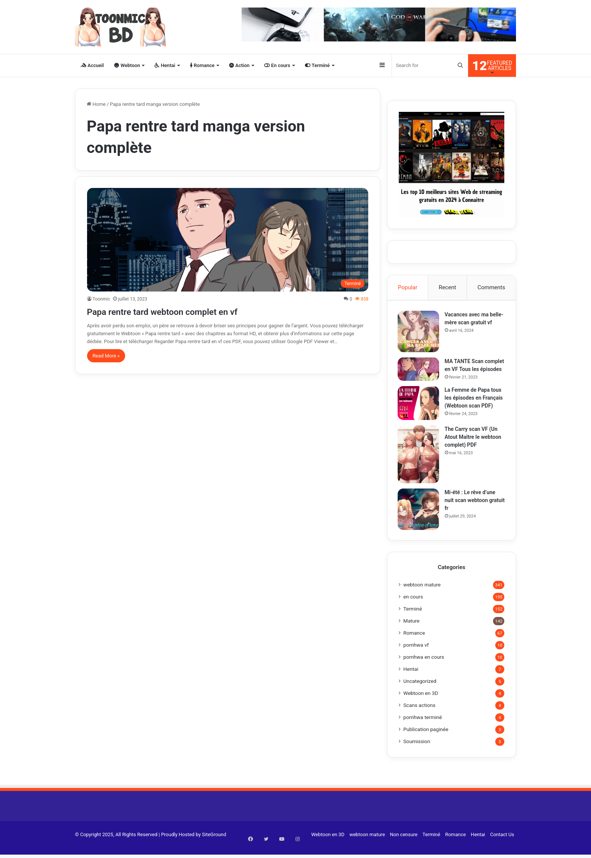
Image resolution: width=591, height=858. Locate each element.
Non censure (404, 844)
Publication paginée (426, 739)
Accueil (92, 65)
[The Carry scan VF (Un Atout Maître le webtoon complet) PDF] (419, 463)
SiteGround (214, 844)
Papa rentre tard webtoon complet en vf (187, 311)
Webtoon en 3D (420, 703)
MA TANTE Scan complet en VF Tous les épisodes (473, 370)
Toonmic (101, 299)
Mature (411, 630)
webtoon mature (422, 594)
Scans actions (419, 715)
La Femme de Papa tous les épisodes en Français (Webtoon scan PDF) (475, 406)
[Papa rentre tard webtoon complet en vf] (228, 240)
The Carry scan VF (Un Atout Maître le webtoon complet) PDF (474, 445)
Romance (202, 65)
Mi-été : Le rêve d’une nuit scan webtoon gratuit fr (471, 509)
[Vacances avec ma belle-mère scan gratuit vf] (419, 332)
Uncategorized (419, 691)
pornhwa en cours (423, 667)
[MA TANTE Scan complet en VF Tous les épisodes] (419, 370)
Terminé (317, 65)
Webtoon (127, 65)
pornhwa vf (416, 655)
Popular (408, 287)
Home (96, 104)
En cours (277, 65)
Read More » (106, 356)
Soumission (416, 751)
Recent (447, 287)
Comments (491, 287)
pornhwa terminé (422, 727)
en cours (413, 606)
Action (239, 65)
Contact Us (502, 844)
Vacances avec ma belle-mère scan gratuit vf (473, 323)
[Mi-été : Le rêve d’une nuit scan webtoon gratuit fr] (419, 518)
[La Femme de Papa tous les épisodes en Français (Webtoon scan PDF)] (419, 412)
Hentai (165, 65)
